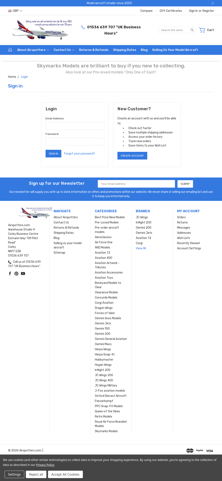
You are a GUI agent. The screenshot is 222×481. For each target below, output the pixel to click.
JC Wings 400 (104, 380)
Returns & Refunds (94, 50)
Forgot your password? (79, 153)
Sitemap (59, 252)
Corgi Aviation (104, 303)
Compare (146, 11)
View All (141, 248)
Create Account (132, 155)
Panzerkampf (104, 401)
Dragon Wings (104, 308)
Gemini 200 (102, 334)
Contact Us (64, 50)
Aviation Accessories (109, 272)
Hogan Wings (103, 365)
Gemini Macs (103, 344)
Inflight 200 (102, 370)
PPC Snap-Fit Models (109, 406)
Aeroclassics (103, 237)
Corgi (139, 243)
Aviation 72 (102, 252)
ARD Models (102, 247)
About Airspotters (33, 50)
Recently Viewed (188, 243)
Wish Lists (183, 238)
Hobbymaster (104, 359)
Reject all (36, 474)
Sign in (193, 11)
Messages (183, 227)
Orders (181, 217)
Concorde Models (106, 297)
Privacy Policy (45, 465)
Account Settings (189, 248)
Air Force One (103, 242)
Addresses (184, 233)
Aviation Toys (104, 277)
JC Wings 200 (104, 375)
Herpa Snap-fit (105, 354)
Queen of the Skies (107, 411)
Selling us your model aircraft (175, 50)
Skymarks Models (106, 431)
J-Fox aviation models (110, 390)
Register (208, 11)
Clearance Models (106, 292)
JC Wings (142, 217)
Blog (144, 50)
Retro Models (103, 416)
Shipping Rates (124, 50)
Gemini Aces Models (108, 318)
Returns (182, 222)
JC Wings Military (106, 385)
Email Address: (55, 118)
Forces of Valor (105, 313)
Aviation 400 (103, 258)
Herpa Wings (103, 349)
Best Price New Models (110, 217)
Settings (14, 474)
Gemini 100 (102, 328)
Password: (52, 134)
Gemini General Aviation (111, 339)
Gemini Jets (103, 323)
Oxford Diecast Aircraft (111, 396)
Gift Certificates (171, 11)
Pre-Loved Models (107, 222)
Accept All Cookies (65, 474)
